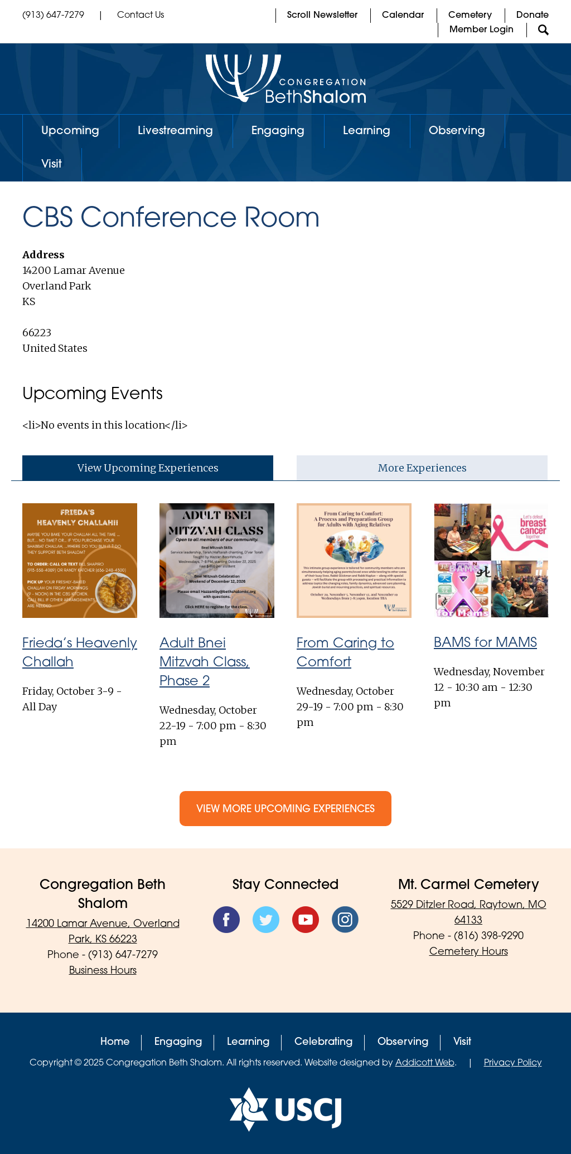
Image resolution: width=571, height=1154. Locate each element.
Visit (51, 164)
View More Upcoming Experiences (285, 809)
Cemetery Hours (468, 952)
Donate (532, 15)
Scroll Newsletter (322, 15)
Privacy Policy (513, 1063)
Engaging (277, 131)
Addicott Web (424, 1063)
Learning (366, 131)
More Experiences (422, 467)
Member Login (481, 30)
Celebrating (323, 1042)
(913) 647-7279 (53, 15)
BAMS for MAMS (485, 643)
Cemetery (470, 15)
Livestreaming (175, 131)
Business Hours (103, 971)
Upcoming (70, 131)
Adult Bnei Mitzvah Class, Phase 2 (204, 663)
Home (115, 1042)
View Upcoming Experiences (148, 467)
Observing (457, 131)
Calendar (403, 15)
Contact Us (140, 15)
